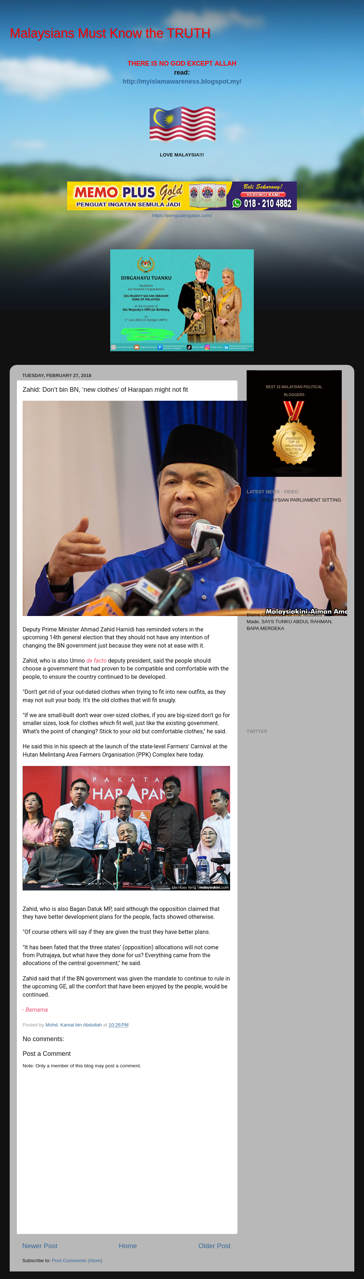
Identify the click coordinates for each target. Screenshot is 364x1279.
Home (128, 1246)
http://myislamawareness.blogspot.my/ (181, 81)
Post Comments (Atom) (77, 1260)
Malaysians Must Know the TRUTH (110, 33)
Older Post (214, 1246)
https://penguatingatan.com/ (182, 215)
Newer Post (39, 1246)
